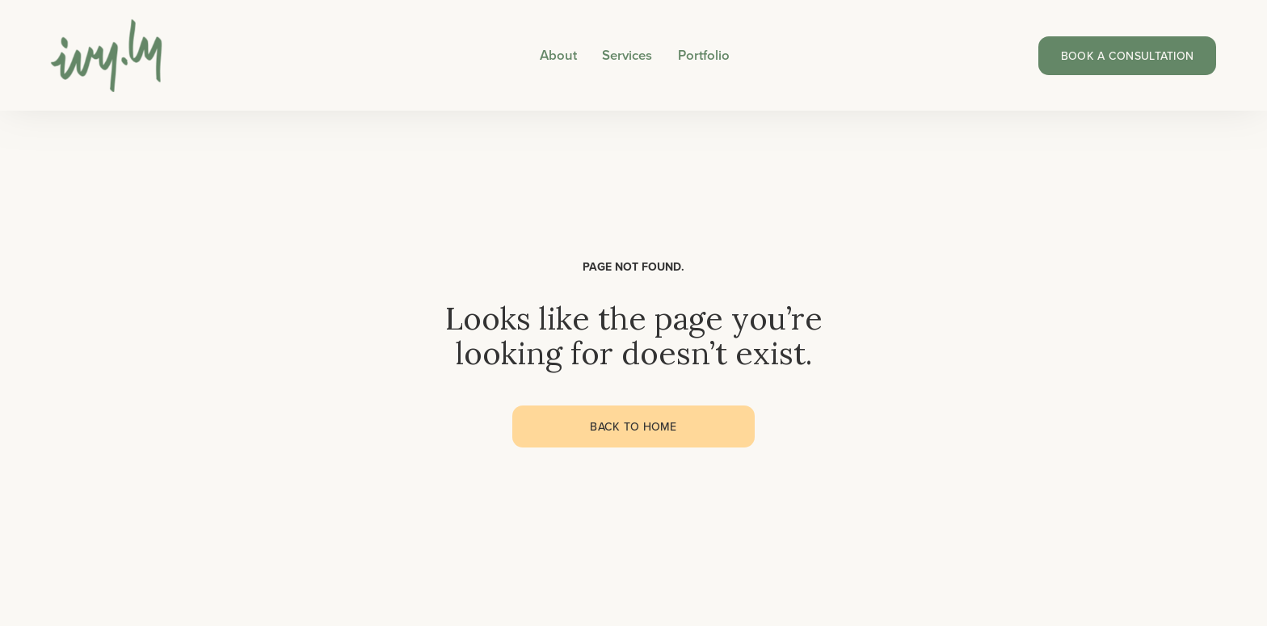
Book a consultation (1127, 56)
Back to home (633, 426)
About (558, 55)
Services (627, 55)
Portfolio (704, 55)
